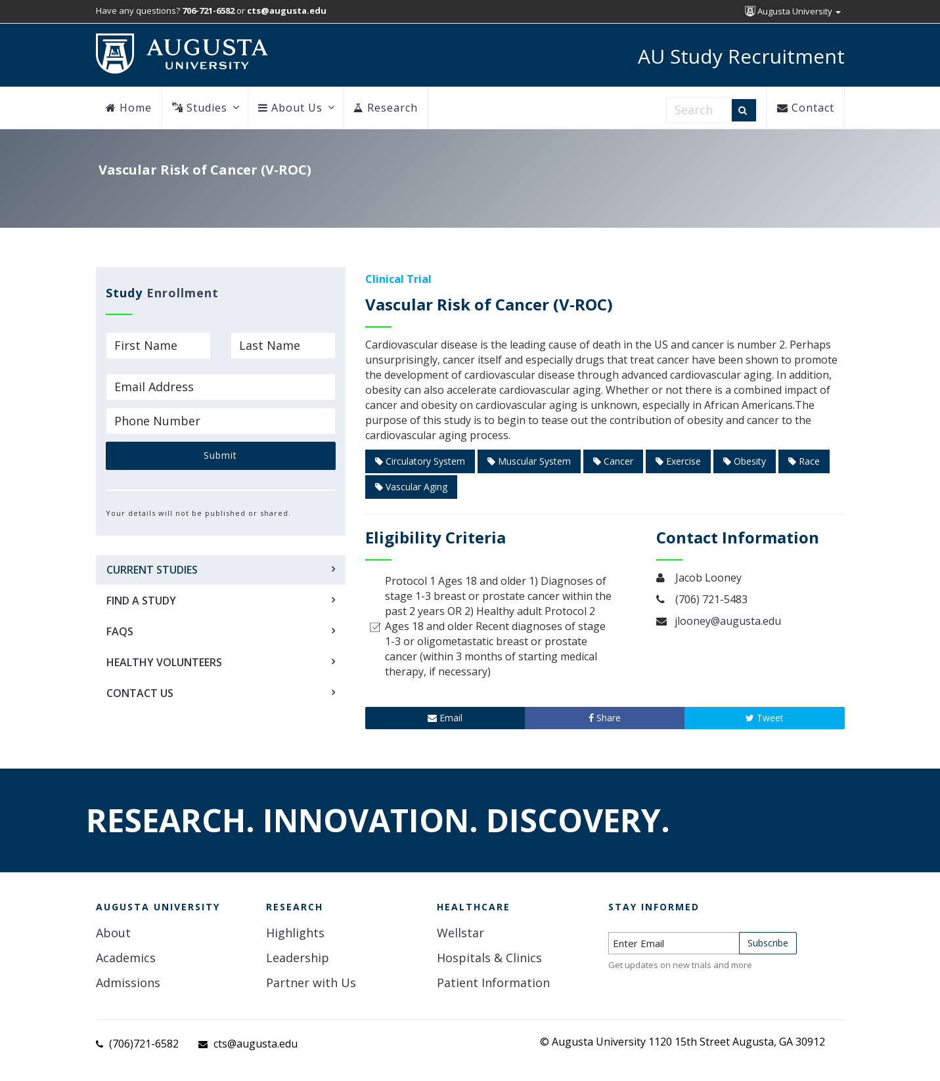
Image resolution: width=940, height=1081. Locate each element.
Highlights (295, 933)
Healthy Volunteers (164, 662)
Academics (126, 957)
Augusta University (793, 11)
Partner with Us (311, 982)
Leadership (297, 957)
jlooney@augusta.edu (728, 621)
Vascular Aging (411, 486)
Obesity (744, 461)
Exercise (678, 461)
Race (804, 461)
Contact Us (139, 693)
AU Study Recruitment (741, 56)
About (113, 933)
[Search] (744, 110)
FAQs (119, 631)
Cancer (613, 461)
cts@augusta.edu (255, 1043)
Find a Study (141, 600)
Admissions (128, 982)
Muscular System (529, 461)
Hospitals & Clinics (489, 957)
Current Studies (152, 569)
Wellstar (460, 933)
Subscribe (768, 943)
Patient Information (493, 982)
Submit (220, 455)
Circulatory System (420, 461)
